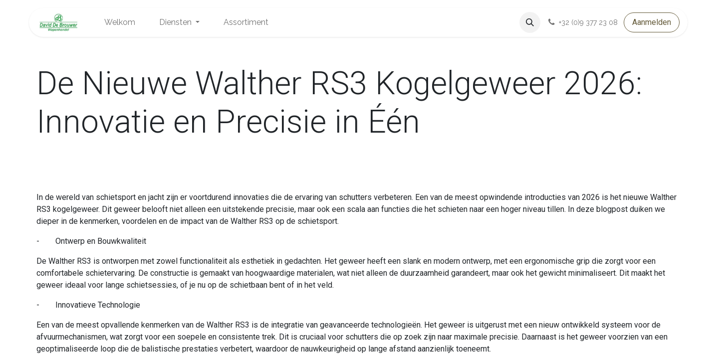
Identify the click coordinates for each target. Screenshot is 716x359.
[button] (529, 22)
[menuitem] (119, 22)
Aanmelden (651, 22)
